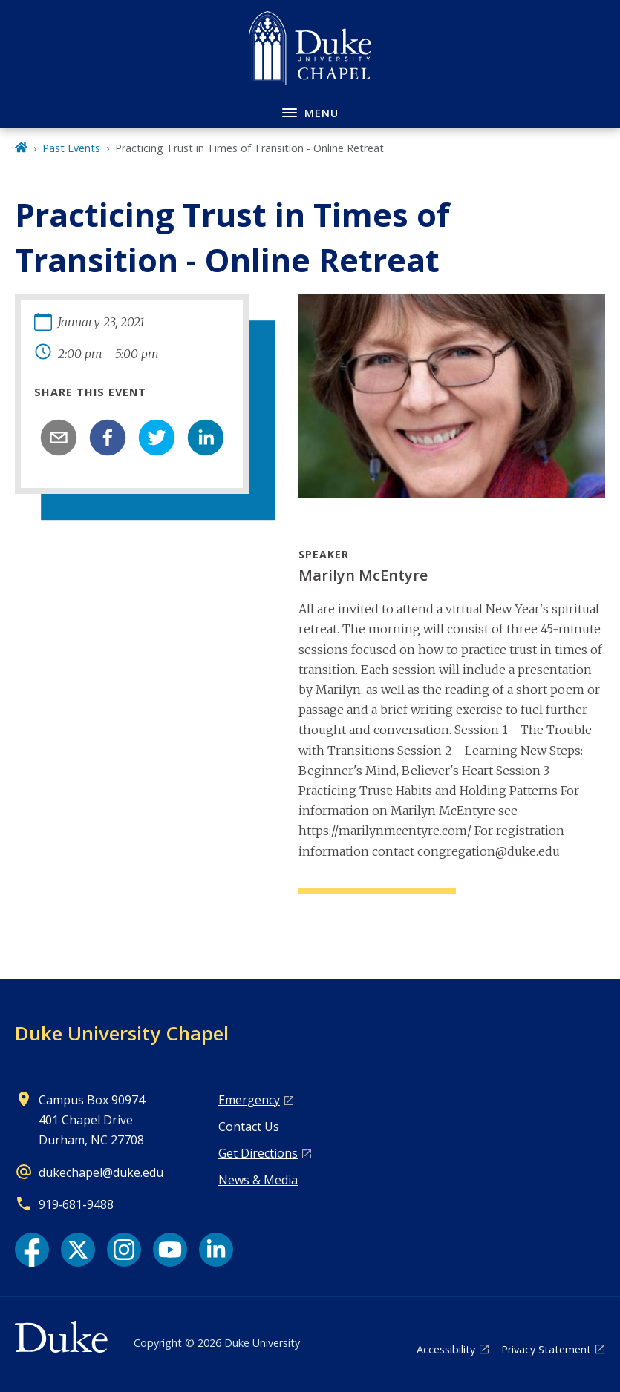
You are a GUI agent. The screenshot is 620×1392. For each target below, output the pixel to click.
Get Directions (258, 1153)
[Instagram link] (124, 1250)
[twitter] (156, 437)
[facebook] (107, 437)
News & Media (258, 1180)
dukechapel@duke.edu (101, 1172)
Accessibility (446, 1349)
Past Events (71, 148)
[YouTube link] (170, 1250)
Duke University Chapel (122, 1033)
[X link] (78, 1250)
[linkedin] (205, 437)
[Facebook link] (32, 1250)
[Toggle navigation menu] (310, 112)
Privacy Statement (546, 1349)
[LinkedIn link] (216, 1250)
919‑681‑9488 (76, 1204)
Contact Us (248, 1126)
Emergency (249, 1100)
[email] (58, 437)
